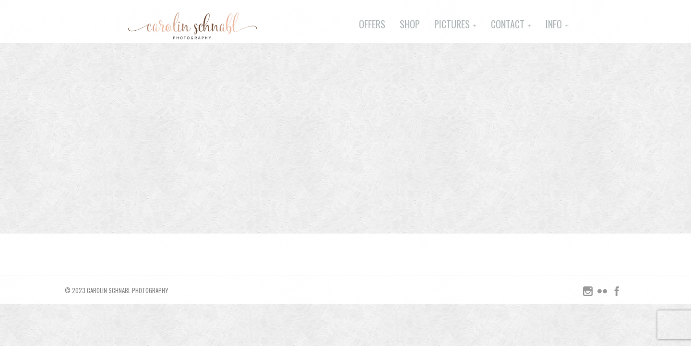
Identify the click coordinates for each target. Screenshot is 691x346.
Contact (507, 24)
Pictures (452, 24)
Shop (410, 24)
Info (554, 24)
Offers (372, 24)
